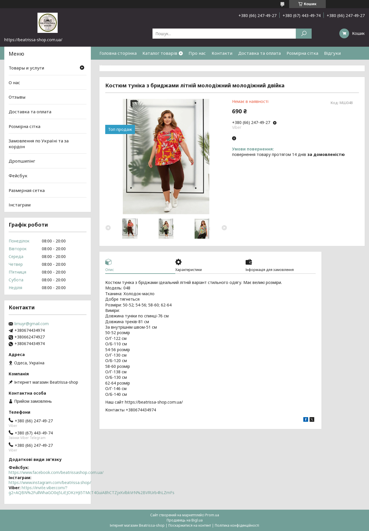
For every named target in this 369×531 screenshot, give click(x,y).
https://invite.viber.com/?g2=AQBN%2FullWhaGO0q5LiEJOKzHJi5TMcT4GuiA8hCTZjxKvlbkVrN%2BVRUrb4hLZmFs (91, 490)
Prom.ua (212, 515)
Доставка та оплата (259, 53)
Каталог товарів (159, 53)
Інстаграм (20, 205)
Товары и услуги (26, 68)
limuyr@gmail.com (31, 323)
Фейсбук (18, 175)
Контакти (222, 53)
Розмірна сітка (302, 53)
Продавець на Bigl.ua (185, 520)
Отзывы (17, 97)
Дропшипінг (22, 161)
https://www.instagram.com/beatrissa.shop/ (50, 482)
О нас (14, 82)
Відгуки (332, 53)
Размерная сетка (27, 190)
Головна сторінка (118, 53)
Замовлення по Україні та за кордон (39, 143)
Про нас (197, 53)
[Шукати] (304, 34)
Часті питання (114, 66)
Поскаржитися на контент (189, 525)
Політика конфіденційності (237, 525)
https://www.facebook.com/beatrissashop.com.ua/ (56, 472)
